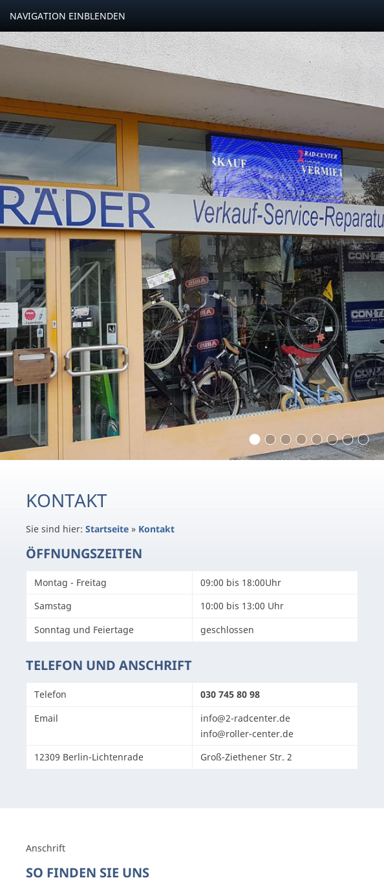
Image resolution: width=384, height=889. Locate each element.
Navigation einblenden (67, 16)
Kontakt (156, 529)
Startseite (107, 529)
